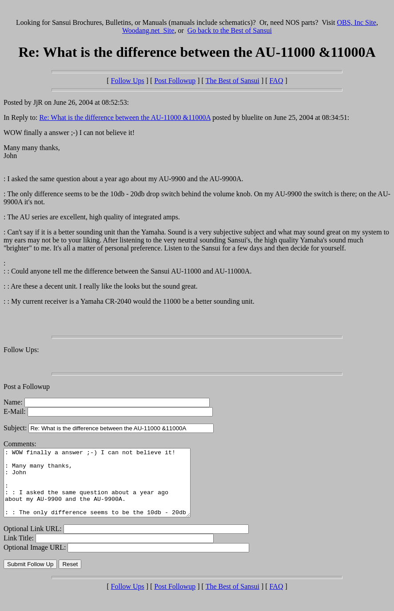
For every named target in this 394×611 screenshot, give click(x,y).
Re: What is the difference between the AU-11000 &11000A (125, 117)
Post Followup (174, 80)
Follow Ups (127, 80)
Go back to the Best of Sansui (229, 30)
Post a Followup (27, 386)
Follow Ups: (21, 349)
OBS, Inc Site (356, 22)
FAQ (276, 80)
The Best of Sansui (232, 80)
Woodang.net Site (148, 30)
